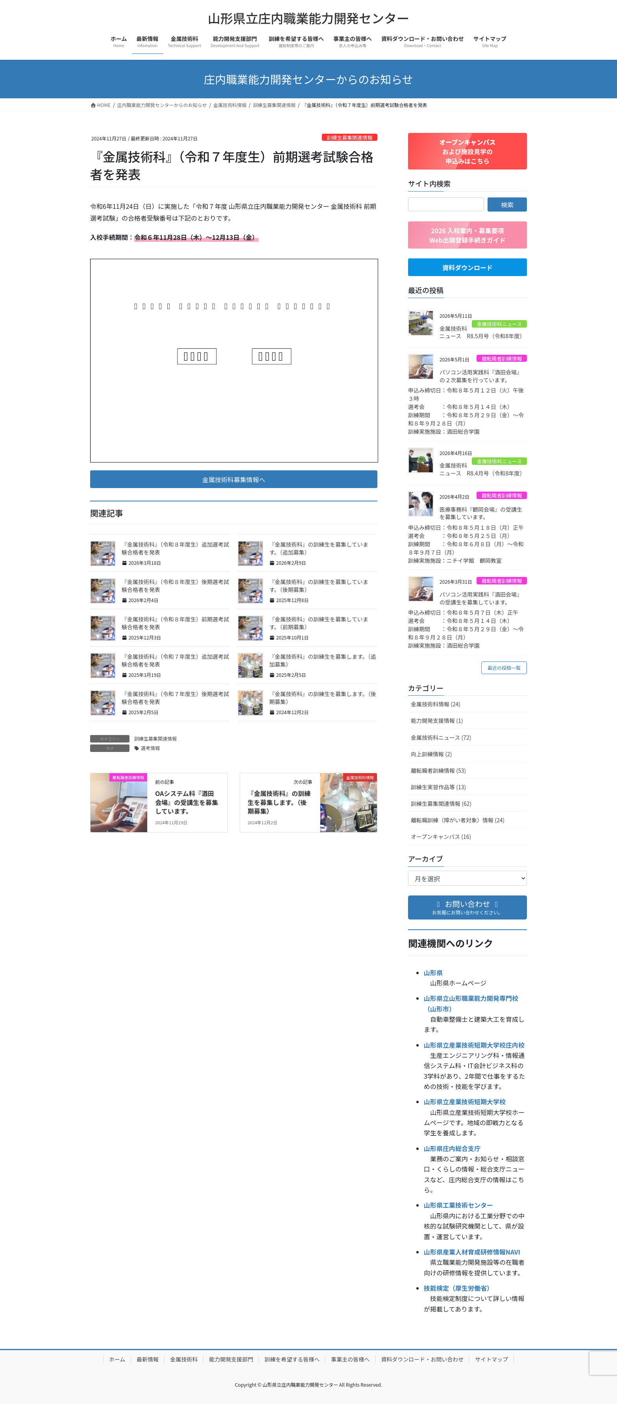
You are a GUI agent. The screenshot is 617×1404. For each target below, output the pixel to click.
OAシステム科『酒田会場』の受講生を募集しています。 (186, 802)
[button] (233, 479)
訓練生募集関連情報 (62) (441, 803)
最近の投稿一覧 (504, 667)
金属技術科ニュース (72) (441, 737)
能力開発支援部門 (231, 1359)
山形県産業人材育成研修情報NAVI (472, 1252)
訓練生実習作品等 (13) (438, 787)
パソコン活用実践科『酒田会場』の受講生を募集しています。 (481, 598)
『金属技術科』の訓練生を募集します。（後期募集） (322, 698)
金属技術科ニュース (499, 324)
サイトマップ (491, 1359)
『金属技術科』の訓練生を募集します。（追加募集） (322, 660)
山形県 (433, 972)
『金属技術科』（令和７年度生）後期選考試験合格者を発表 (175, 698)
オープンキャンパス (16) (441, 836)
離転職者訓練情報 (502, 358)
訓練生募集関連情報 (349, 137)
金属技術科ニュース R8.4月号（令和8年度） (482, 469)
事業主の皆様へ (350, 1359)
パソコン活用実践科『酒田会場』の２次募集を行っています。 (481, 376)
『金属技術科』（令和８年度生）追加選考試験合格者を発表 (175, 548)
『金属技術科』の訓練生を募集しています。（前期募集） (318, 623)
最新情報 (148, 1359)
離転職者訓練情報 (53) (438, 770)
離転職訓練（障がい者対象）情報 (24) (457, 820)
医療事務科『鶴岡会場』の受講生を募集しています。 (481, 513)
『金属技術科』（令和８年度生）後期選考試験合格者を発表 (175, 585)
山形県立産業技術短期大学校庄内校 (474, 1045)
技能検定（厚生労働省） (458, 1288)
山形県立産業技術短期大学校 (465, 1101)
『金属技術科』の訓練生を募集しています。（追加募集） (318, 548)
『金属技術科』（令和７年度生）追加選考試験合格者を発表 (175, 660)
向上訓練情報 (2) (431, 754)
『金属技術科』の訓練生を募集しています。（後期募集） (318, 585)
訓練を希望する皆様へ (292, 1359)
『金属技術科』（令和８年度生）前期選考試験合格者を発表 (175, 623)
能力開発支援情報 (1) (437, 720)
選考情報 (150, 747)
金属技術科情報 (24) (435, 704)
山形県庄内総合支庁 (452, 1148)
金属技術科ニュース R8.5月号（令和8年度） (482, 332)
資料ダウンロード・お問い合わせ (422, 1359)
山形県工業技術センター (458, 1205)
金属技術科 (184, 1359)
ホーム (117, 1359)
